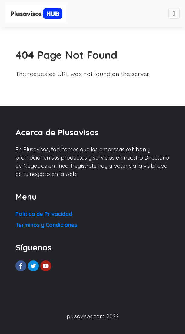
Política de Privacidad (43, 213)
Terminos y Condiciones (46, 224)
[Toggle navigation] (174, 13)
